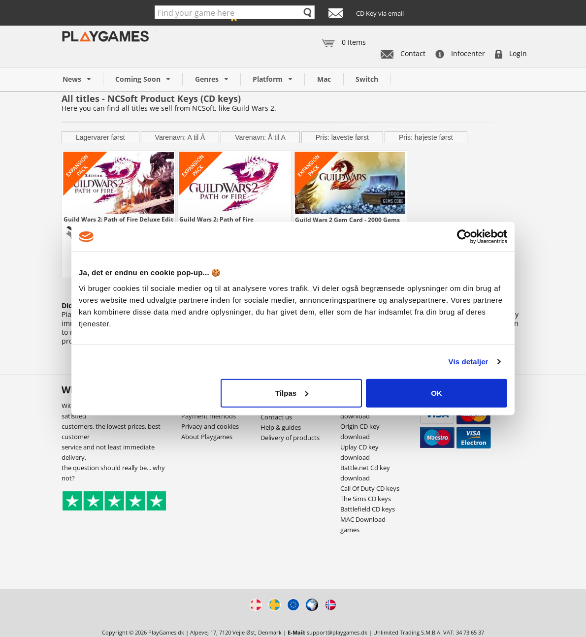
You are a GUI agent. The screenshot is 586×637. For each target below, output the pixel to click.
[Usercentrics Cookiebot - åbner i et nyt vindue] (464, 236)
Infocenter (460, 53)
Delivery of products (290, 437)
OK (436, 392)
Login (511, 53)
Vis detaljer (468, 361)
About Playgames (206, 436)
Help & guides (280, 427)
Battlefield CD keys (367, 509)
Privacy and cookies (210, 426)
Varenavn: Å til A (260, 137)
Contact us (276, 417)
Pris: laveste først (342, 137)
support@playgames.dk (337, 632)
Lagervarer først (100, 137)
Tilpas (291, 392)
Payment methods (208, 416)
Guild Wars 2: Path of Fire (216, 219)
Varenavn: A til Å (180, 137)
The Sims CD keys (365, 498)
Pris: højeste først (426, 137)
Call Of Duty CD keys (369, 488)
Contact (403, 53)
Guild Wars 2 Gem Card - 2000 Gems (347, 219)
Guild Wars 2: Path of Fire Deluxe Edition (119, 219)
